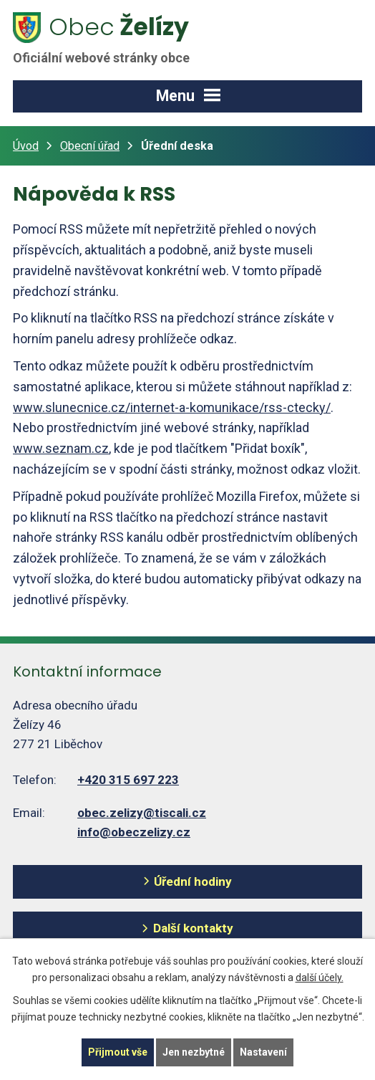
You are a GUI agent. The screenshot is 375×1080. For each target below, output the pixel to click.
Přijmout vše (117, 1052)
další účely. (320, 977)
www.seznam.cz (61, 448)
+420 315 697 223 (128, 780)
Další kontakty (193, 928)
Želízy (109, 38)
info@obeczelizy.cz (133, 832)
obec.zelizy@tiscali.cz (141, 813)
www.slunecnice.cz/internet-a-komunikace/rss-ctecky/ (172, 407)
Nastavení (263, 1052)
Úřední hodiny (193, 881)
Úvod (26, 146)
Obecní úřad (90, 146)
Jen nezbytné (193, 1052)
